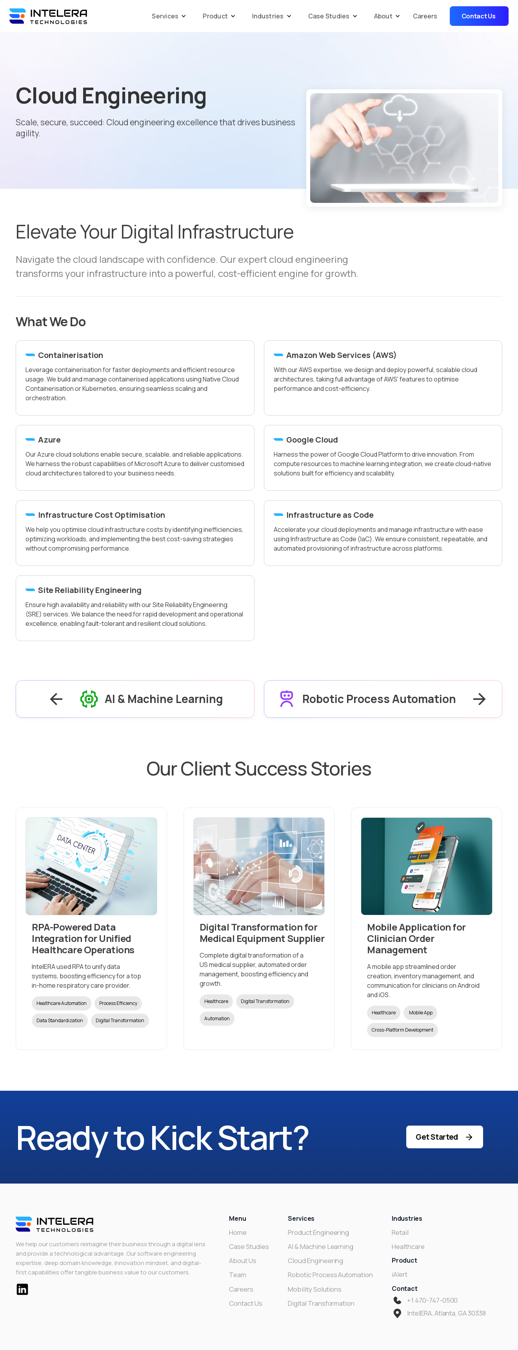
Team (237, 1275)
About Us (242, 1261)
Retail (400, 1232)
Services (165, 16)
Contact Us (245, 1303)
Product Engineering (318, 1232)
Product (215, 16)
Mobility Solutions (315, 1289)
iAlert (399, 1274)
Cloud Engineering (315, 1261)
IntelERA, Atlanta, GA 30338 (446, 1313)
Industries (268, 16)
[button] (167, 16)
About (383, 16)
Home (238, 1232)
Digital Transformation (321, 1303)
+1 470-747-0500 (432, 1300)
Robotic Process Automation (330, 1275)
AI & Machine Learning (320, 1247)
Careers (425, 16)
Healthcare (408, 1247)
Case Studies (329, 16)
